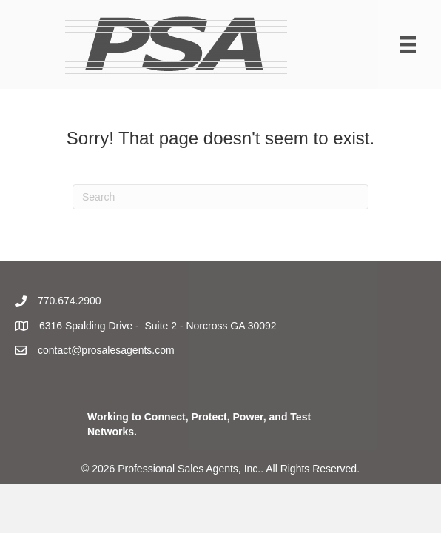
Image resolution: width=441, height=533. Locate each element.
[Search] (220, 196)
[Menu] (407, 44)
